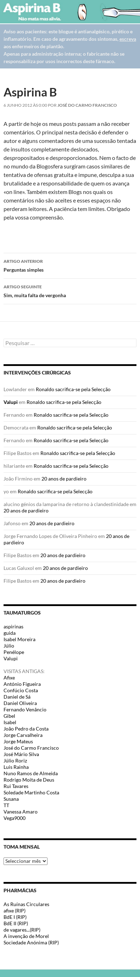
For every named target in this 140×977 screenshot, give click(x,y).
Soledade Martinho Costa (31, 792)
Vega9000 (15, 818)
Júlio (9, 646)
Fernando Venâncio (25, 709)
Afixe (9, 678)
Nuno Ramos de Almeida (31, 773)
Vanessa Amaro (21, 812)
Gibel (9, 716)
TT (6, 805)
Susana (11, 799)
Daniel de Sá (17, 697)
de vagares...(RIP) (22, 930)
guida (10, 633)
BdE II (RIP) (16, 923)
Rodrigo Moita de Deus (29, 780)
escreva (127, 39)
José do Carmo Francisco (87, 105)
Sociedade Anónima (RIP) (31, 942)
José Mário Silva (21, 754)
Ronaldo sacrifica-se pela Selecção (73, 389)
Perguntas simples (70, 265)
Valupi (11, 402)
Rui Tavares (16, 786)
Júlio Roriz (15, 760)
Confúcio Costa (21, 690)
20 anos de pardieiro (63, 479)
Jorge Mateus (18, 741)
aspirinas (13, 626)
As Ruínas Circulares (26, 904)
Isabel (10, 722)
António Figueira (22, 684)
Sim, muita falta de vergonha (70, 290)
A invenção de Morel (26, 936)
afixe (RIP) (15, 910)
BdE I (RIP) (15, 917)
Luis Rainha (16, 767)
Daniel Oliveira (20, 703)
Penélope (14, 652)
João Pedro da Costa (26, 729)
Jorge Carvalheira (23, 735)
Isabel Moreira (19, 639)
